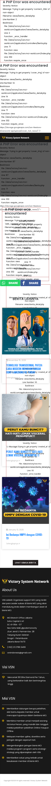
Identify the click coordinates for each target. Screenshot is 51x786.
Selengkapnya (13, 377)
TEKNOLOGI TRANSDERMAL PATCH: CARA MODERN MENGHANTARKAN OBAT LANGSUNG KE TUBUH (24, 368)
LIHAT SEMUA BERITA (25, 562)
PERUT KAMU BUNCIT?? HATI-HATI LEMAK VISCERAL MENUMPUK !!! (24, 453)
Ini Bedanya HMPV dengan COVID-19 (24, 536)
